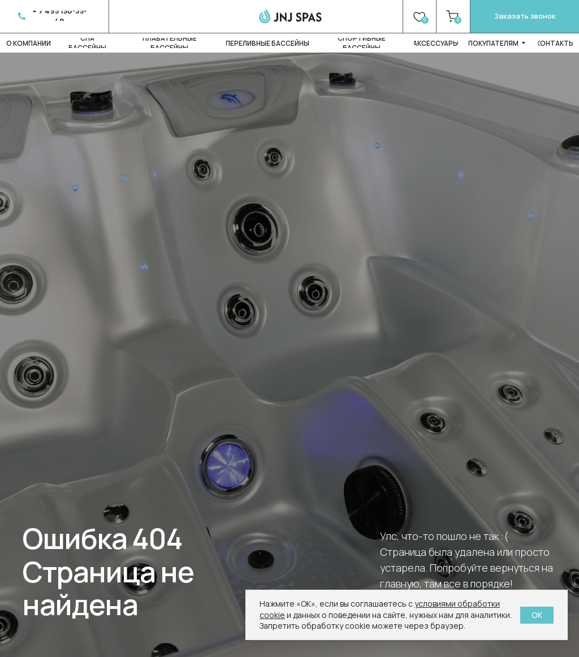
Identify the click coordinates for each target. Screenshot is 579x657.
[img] (290, 16)
